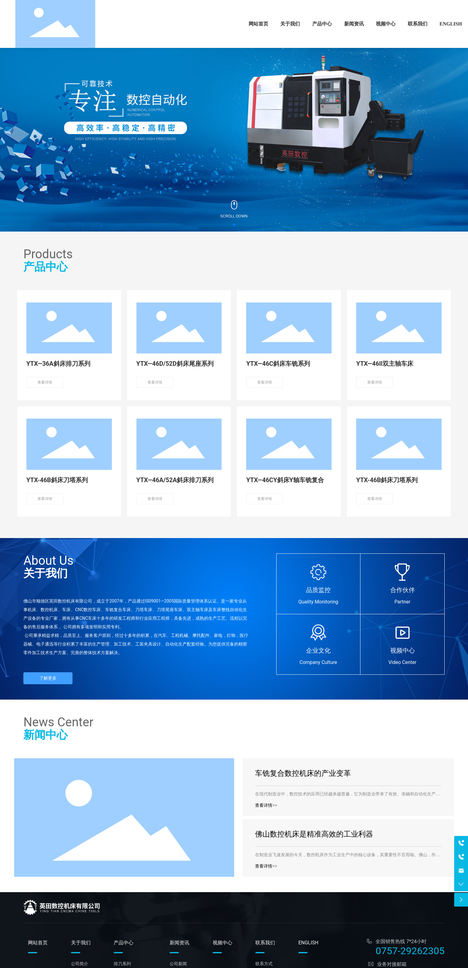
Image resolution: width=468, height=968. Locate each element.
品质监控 (318, 590)
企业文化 (318, 650)
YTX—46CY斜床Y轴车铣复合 (285, 480)
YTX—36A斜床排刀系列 (58, 363)
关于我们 (45, 573)
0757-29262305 (410, 951)
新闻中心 (45, 734)
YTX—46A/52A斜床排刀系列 (175, 480)
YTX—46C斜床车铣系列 (278, 363)
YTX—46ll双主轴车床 (384, 363)
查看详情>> (266, 805)
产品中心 (45, 266)
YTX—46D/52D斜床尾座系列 (175, 363)
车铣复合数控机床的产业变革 (303, 773)
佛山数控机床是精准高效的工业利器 (314, 834)
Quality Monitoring (318, 602)
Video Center (402, 662)
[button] (234, 225)
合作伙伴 (402, 590)
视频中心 (402, 650)
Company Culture (318, 662)
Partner (402, 602)
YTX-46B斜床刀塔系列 (57, 480)
